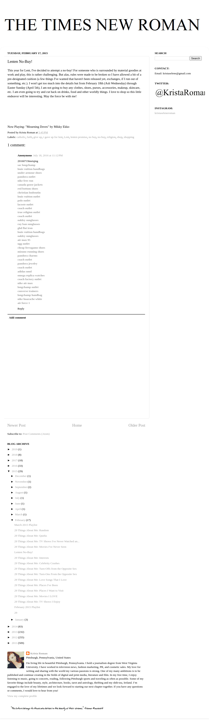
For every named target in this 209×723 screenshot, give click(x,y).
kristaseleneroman (165, 113)
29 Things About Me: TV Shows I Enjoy (37, 601)
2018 (15, 454)
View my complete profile (22, 696)
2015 (15, 471)
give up (37, 137)
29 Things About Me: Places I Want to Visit (39, 590)
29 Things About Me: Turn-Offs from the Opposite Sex (45, 568)
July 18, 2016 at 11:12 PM (48, 155)
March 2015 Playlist (25, 524)
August (19, 492)
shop (119, 137)
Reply (21, 308)
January (19, 619)
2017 (15, 460)
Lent (66, 137)
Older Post (137, 425)
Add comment (17, 317)
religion (111, 137)
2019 (15, 449)
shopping (129, 137)
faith (29, 137)
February (20, 520)
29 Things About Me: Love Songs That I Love (40, 579)
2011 (15, 643)
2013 (15, 631)
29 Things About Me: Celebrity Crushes (37, 563)
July (17, 497)
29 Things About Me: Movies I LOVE (36, 596)
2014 (15, 626)
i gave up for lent (52, 137)
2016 (15, 465)
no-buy (101, 137)
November (21, 481)
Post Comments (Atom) (36, 433)
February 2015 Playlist (27, 607)
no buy (92, 137)
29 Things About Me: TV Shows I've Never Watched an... (47, 541)
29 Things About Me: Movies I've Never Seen (40, 546)
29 (15, 612)
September (21, 487)
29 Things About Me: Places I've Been (36, 585)
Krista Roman (38, 653)
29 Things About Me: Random (31, 530)
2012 (15, 637)
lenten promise (78, 137)
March (19, 514)
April (18, 509)
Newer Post (16, 425)
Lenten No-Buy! (23, 552)
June (18, 503)
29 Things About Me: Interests (31, 557)
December (21, 476)
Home (77, 425)
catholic (21, 137)
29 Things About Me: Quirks (30, 535)
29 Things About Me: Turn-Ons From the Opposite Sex (45, 574)
